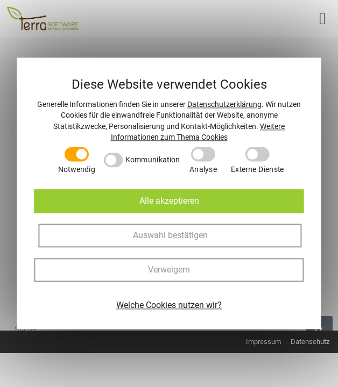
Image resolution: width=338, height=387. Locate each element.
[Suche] (319, 329)
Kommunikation (152, 159)
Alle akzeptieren (169, 201)
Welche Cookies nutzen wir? (169, 305)
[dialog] (169, 193)
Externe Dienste (257, 169)
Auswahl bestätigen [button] (170, 236)
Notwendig (76, 169)
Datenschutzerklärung (224, 104)
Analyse (202, 169)
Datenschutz (310, 342)
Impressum (263, 342)
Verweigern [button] (169, 270)
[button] (322, 18)
